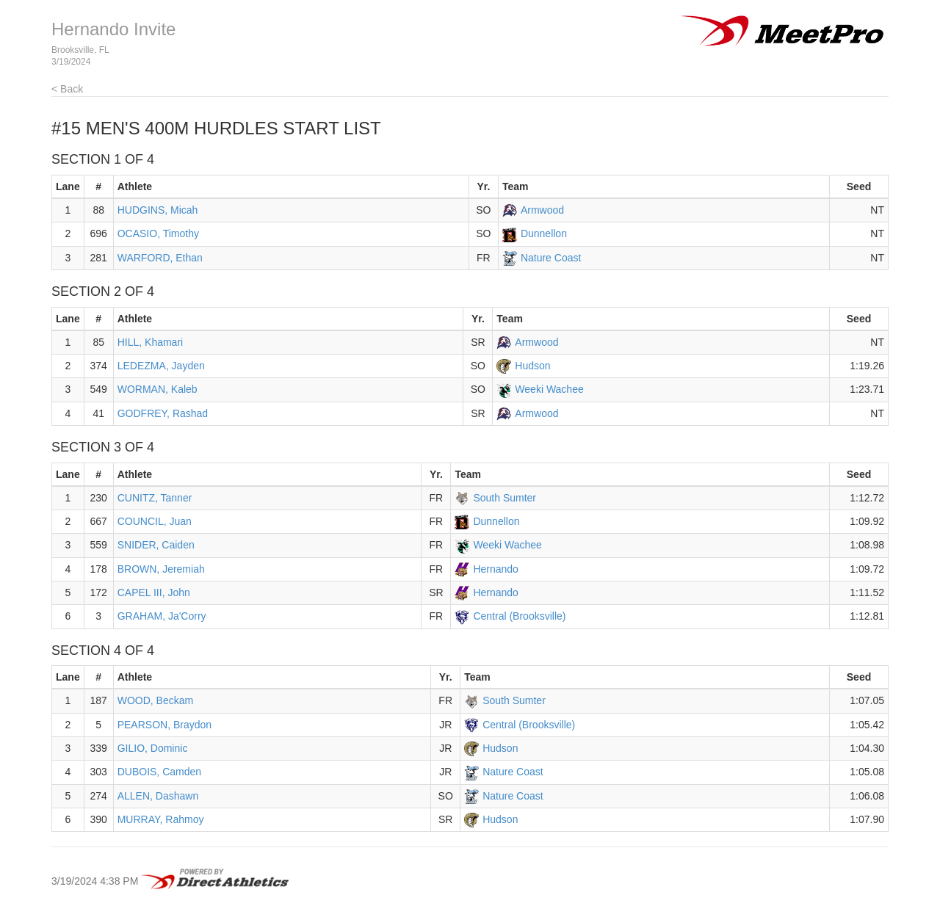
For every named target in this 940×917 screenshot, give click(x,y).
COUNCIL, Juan (155, 521)
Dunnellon (544, 233)
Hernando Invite (113, 29)
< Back (67, 89)
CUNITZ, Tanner (155, 498)
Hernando (495, 569)
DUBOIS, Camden (159, 772)
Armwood (542, 210)
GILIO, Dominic (153, 748)
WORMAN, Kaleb (158, 389)
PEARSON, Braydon (165, 725)
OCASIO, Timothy (158, 233)
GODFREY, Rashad (163, 413)
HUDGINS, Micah (158, 210)
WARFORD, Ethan (160, 258)
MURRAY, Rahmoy (161, 819)
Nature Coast (551, 258)
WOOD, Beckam (155, 700)
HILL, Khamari (150, 342)
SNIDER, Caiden (156, 545)
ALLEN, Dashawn (158, 796)
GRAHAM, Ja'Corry (162, 616)
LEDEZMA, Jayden (161, 365)
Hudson (532, 365)
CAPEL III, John (154, 592)
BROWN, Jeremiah (161, 569)
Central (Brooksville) (519, 616)
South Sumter (504, 498)
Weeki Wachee (549, 389)
